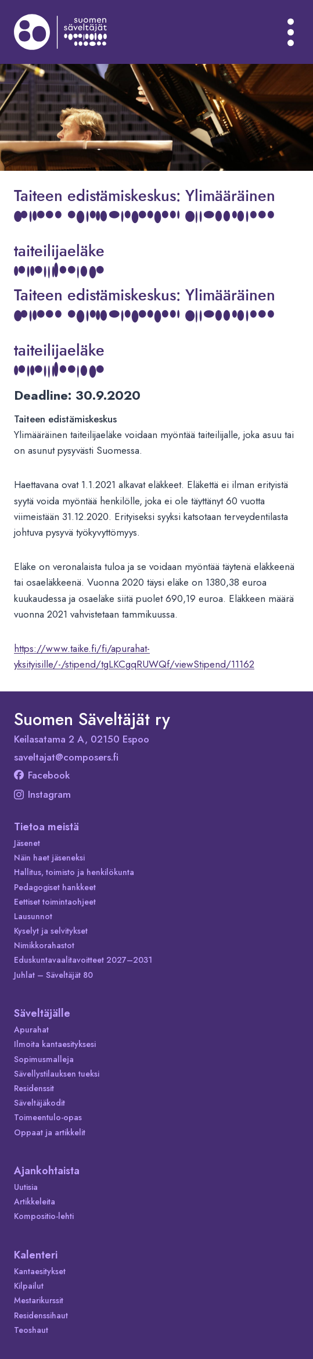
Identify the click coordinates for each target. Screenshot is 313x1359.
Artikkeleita (34, 1201)
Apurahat (31, 1029)
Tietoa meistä (46, 826)
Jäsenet (27, 843)
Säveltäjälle (42, 1013)
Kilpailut (29, 1286)
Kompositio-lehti (44, 1216)
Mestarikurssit (38, 1300)
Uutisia (26, 1187)
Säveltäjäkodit (39, 1103)
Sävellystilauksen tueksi (56, 1074)
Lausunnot (33, 916)
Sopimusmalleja (44, 1059)
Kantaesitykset (40, 1271)
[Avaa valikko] (291, 32)
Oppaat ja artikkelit (49, 1132)
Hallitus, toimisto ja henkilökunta (74, 872)
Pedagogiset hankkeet (55, 887)
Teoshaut (31, 1330)
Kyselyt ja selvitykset (51, 931)
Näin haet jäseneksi (49, 857)
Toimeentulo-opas (48, 1117)
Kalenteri (35, 1255)
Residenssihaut (41, 1315)
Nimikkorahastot (44, 945)
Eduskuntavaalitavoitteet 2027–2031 (83, 960)
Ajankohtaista (47, 1170)
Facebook (42, 775)
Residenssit (34, 1088)
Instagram (42, 794)
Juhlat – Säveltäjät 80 (53, 975)
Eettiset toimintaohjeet (55, 902)
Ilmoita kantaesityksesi (55, 1044)
